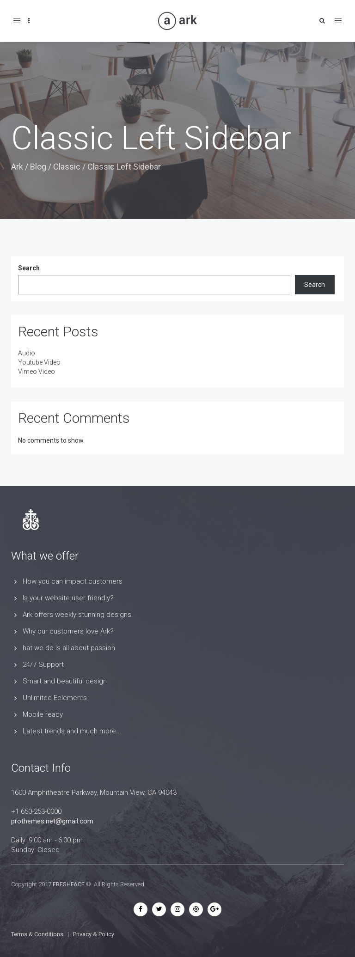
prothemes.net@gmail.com (52, 821)
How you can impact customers (72, 581)
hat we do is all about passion (69, 648)
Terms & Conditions (37, 934)
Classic (66, 166)
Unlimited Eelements (55, 698)
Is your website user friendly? (68, 598)
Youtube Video (39, 362)
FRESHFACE (69, 884)
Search (29, 268)
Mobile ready (43, 714)
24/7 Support (43, 664)
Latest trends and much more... (72, 731)
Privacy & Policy (93, 934)
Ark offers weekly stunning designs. (78, 614)
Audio (26, 353)
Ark (17, 166)
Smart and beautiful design (65, 681)
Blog (38, 166)
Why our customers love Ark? (68, 631)
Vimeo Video (36, 371)
